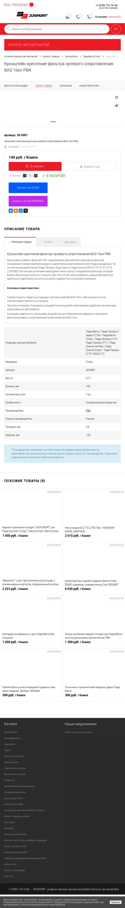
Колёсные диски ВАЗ (15, 846)
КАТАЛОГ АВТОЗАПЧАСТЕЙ (28, 45)
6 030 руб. (94, 590)
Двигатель (9, 744)
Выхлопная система (14, 774)
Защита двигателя (13, 798)
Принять (115, 902)
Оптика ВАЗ (10, 864)
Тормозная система (14, 768)
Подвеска (9, 780)
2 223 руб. (31, 590)
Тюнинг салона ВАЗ (14, 870)
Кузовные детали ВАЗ (15, 852)
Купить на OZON (28, 187)
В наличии (53, 176)
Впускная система (14, 756)
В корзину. (35, 166)
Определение (31, 4)
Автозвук (9, 828)
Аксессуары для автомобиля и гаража (24, 810)
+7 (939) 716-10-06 (107, 5)
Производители (12, 738)
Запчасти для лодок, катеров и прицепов (25, 840)
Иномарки (9, 822)
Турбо (7, 750)
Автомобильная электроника (19, 786)
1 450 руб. (31, 537)
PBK (88, 410)
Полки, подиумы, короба (17, 816)
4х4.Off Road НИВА (14, 804)
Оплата (48, 242)
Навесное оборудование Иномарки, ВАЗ (25, 858)
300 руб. (94, 696)
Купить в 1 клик (90, 166)
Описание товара (21, 242)
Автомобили (10, 732)
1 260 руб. (31, 643)
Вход (7, 4)
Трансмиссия (11, 762)
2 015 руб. (94, 537)
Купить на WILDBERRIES (28, 201)
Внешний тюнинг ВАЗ (15, 834)
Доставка (70, 242)
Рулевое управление (15, 792)
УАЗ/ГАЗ (8, 876)
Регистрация (20, 4)
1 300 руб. (94, 643)
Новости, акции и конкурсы (79, 732)
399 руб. (31, 696)
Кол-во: (16, 175)
